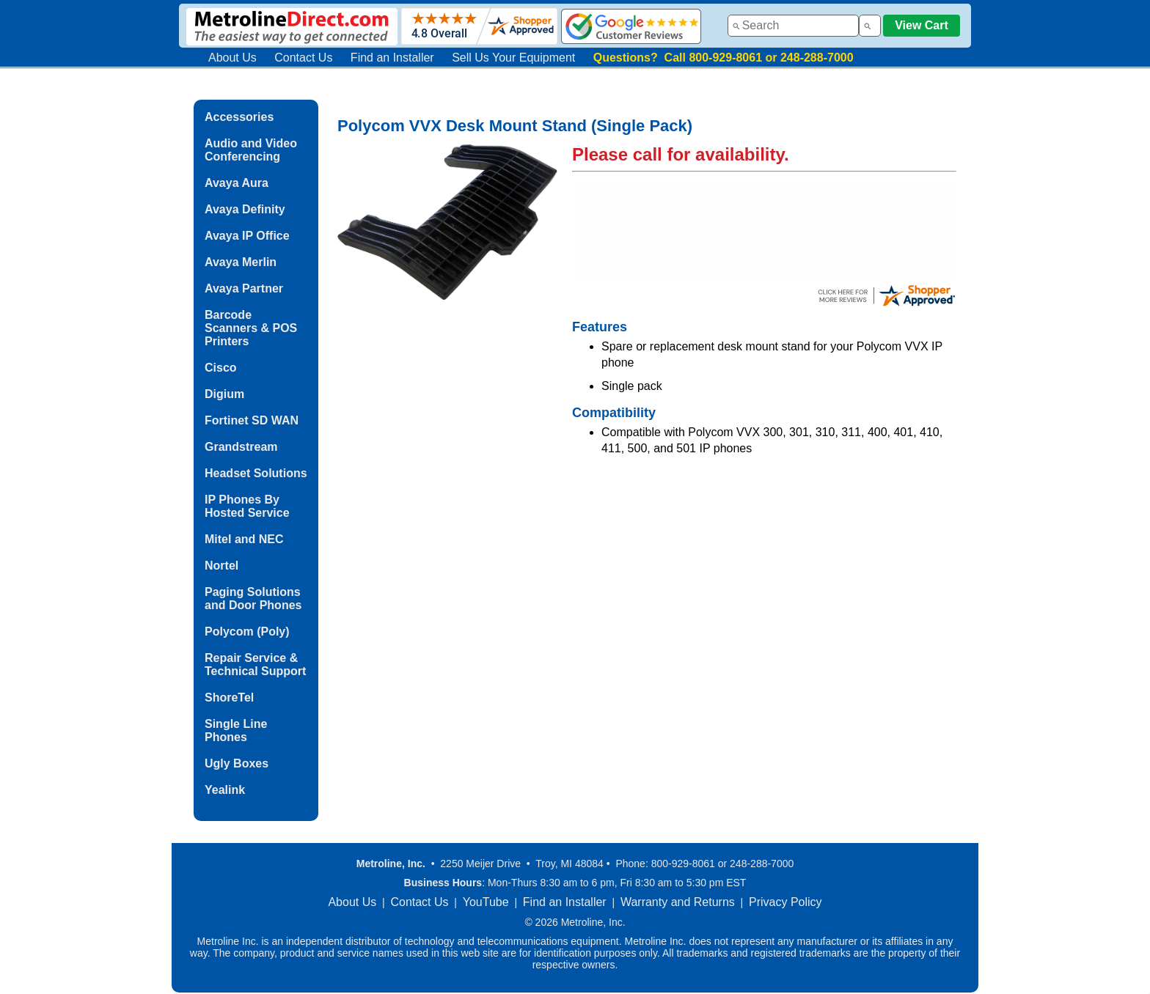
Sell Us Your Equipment (513, 57)
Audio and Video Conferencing (251, 150)
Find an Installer (392, 57)
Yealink (225, 790)
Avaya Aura (236, 183)
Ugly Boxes (236, 763)
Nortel (221, 565)
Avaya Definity (245, 209)
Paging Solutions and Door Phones (253, 598)
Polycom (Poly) (247, 631)
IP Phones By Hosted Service (247, 506)
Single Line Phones (236, 730)
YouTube (486, 902)
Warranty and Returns (677, 902)
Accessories (239, 117)
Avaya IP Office (247, 235)
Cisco (221, 367)
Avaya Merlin (240, 262)
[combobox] (793, 26)
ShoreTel (229, 697)
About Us (232, 57)
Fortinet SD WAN (252, 420)
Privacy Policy (785, 902)
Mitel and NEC (244, 539)
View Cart (921, 25)
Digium (224, 394)
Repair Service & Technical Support (255, 664)
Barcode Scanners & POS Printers (251, 328)
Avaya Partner (244, 288)
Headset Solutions (256, 473)
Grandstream (241, 447)
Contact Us (303, 57)
